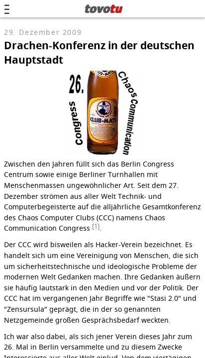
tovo (102, 8)
